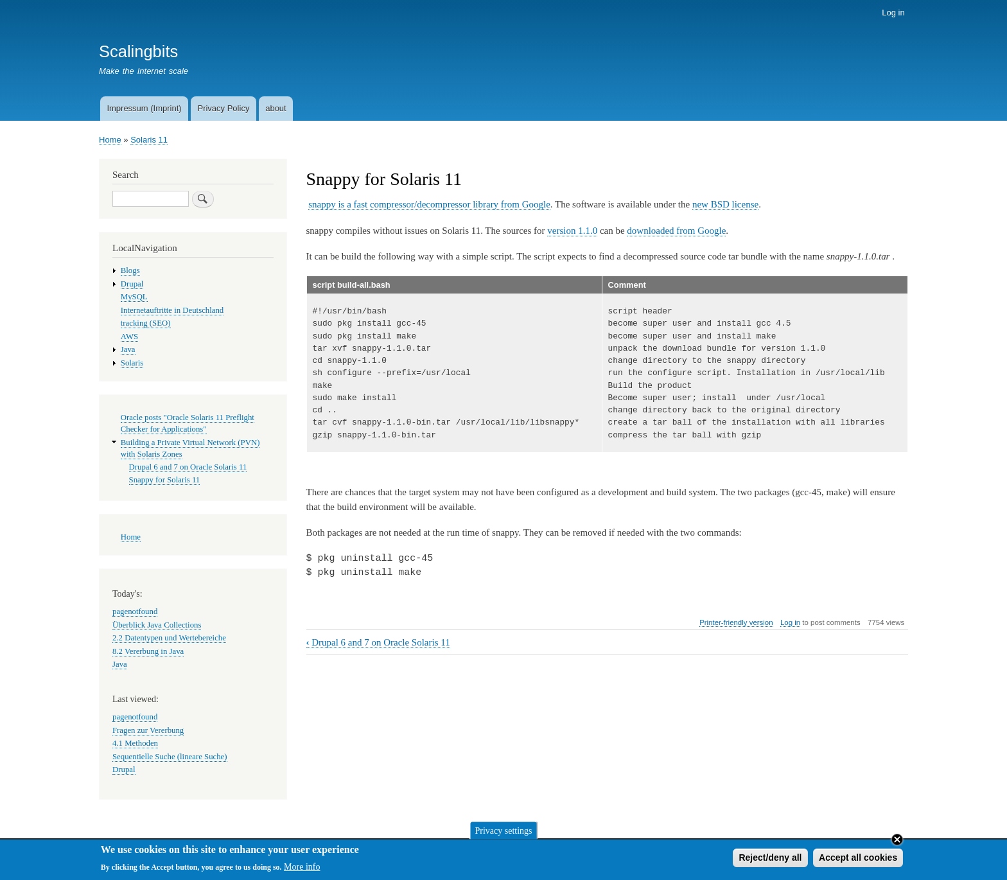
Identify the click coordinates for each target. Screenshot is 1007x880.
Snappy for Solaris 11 (164, 479)
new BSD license (725, 204)
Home (110, 140)
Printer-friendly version (736, 622)
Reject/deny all (770, 860)
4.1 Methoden (135, 743)
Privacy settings (503, 833)
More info (302, 870)
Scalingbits (138, 51)
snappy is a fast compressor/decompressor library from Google (429, 204)
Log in (893, 12)
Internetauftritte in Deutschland (172, 310)
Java (128, 349)
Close (897, 842)
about (275, 108)
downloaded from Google (676, 230)
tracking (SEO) (146, 323)
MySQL (134, 296)
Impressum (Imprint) (144, 108)
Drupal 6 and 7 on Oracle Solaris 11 (378, 642)
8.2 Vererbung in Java (148, 651)
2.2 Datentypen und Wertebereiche (169, 637)
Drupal (132, 283)
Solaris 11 (149, 140)
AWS (129, 336)
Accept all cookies (858, 860)
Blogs (130, 270)
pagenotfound (134, 611)
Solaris (132, 362)
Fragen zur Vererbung (148, 730)
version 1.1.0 (572, 230)
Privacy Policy (223, 108)
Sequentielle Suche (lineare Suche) (169, 756)
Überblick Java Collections (156, 624)
